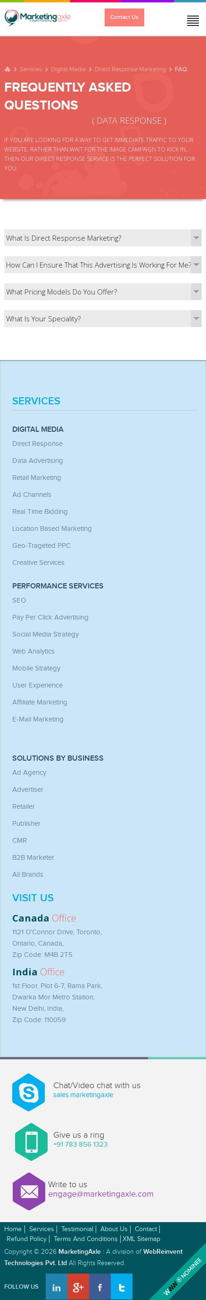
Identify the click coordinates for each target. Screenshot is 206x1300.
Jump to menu (189, 18)
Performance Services (58, 586)
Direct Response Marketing (130, 69)
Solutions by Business (58, 759)
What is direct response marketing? (104, 237)
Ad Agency (29, 773)
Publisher (26, 824)
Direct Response (37, 444)
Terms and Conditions (86, 1239)
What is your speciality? (104, 318)
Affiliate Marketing (39, 702)
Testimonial (77, 1229)
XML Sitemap (141, 1239)
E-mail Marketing (38, 719)
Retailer (23, 807)
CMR (19, 841)
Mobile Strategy (36, 668)
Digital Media (68, 69)
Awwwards (176, 1270)
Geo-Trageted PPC (41, 546)
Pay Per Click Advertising (50, 617)
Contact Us (124, 17)
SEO (19, 600)
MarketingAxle (79, 1252)
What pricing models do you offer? (104, 291)
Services (31, 69)
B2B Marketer (33, 858)
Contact (146, 1229)
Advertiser (27, 790)
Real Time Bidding (40, 512)
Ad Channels (31, 495)
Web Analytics (33, 651)
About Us (114, 1229)
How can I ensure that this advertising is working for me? (104, 264)
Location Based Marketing (52, 529)
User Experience (37, 685)
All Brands (27, 875)
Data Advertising (37, 461)
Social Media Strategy (45, 634)
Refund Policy (27, 1239)
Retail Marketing (36, 478)
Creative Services (38, 563)
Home (13, 1229)
